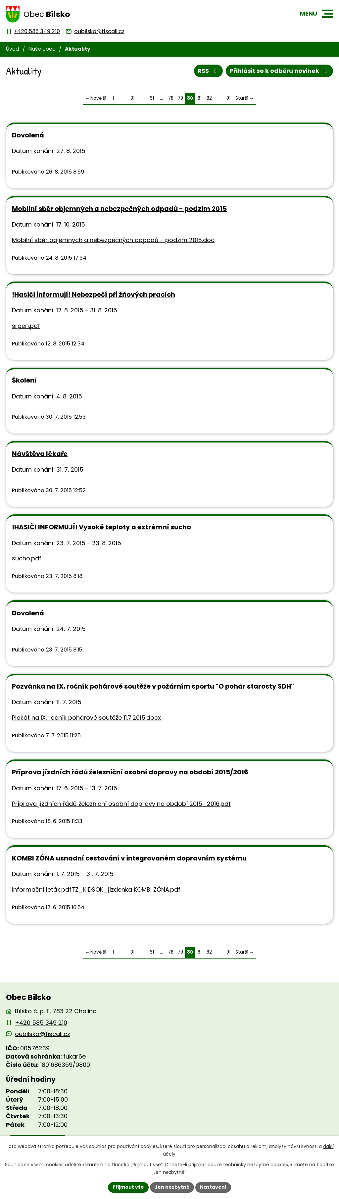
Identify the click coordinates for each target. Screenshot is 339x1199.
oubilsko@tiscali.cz (42, 1034)
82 (209, 98)
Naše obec (41, 48)
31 (132, 98)
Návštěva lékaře (40, 453)
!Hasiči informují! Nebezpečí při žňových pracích (93, 294)
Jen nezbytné (172, 1187)
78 (170, 98)
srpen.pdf (26, 326)
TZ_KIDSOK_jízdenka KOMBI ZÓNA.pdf (126, 889)
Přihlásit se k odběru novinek (279, 71)
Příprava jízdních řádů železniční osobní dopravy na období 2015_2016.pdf (121, 804)
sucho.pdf (26, 558)
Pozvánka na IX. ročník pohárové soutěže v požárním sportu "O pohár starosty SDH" (153, 686)
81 (200, 98)
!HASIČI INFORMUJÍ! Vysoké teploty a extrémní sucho (101, 527)
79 (180, 98)
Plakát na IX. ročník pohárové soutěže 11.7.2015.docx (86, 717)
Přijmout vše (128, 1187)
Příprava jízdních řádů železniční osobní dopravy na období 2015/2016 (130, 772)
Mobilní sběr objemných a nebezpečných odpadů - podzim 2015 (119, 208)
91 (228, 98)
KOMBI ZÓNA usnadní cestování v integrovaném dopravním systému (129, 858)
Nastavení (213, 1187)
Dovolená (28, 135)
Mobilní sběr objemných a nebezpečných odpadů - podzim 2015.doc (113, 240)
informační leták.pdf (42, 889)
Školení (24, 380)
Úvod (12, 48)
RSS (208, 71)
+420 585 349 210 (41, 1022)
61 (152, 98)
